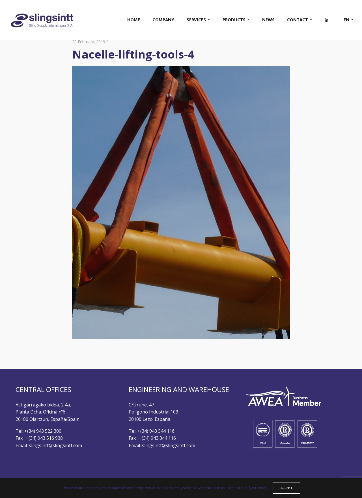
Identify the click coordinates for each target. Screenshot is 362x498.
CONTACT (297, 19)
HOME (133, 19)
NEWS (268, 19)
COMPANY (163, 19)
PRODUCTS (234, 19)
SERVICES (196, 19)
